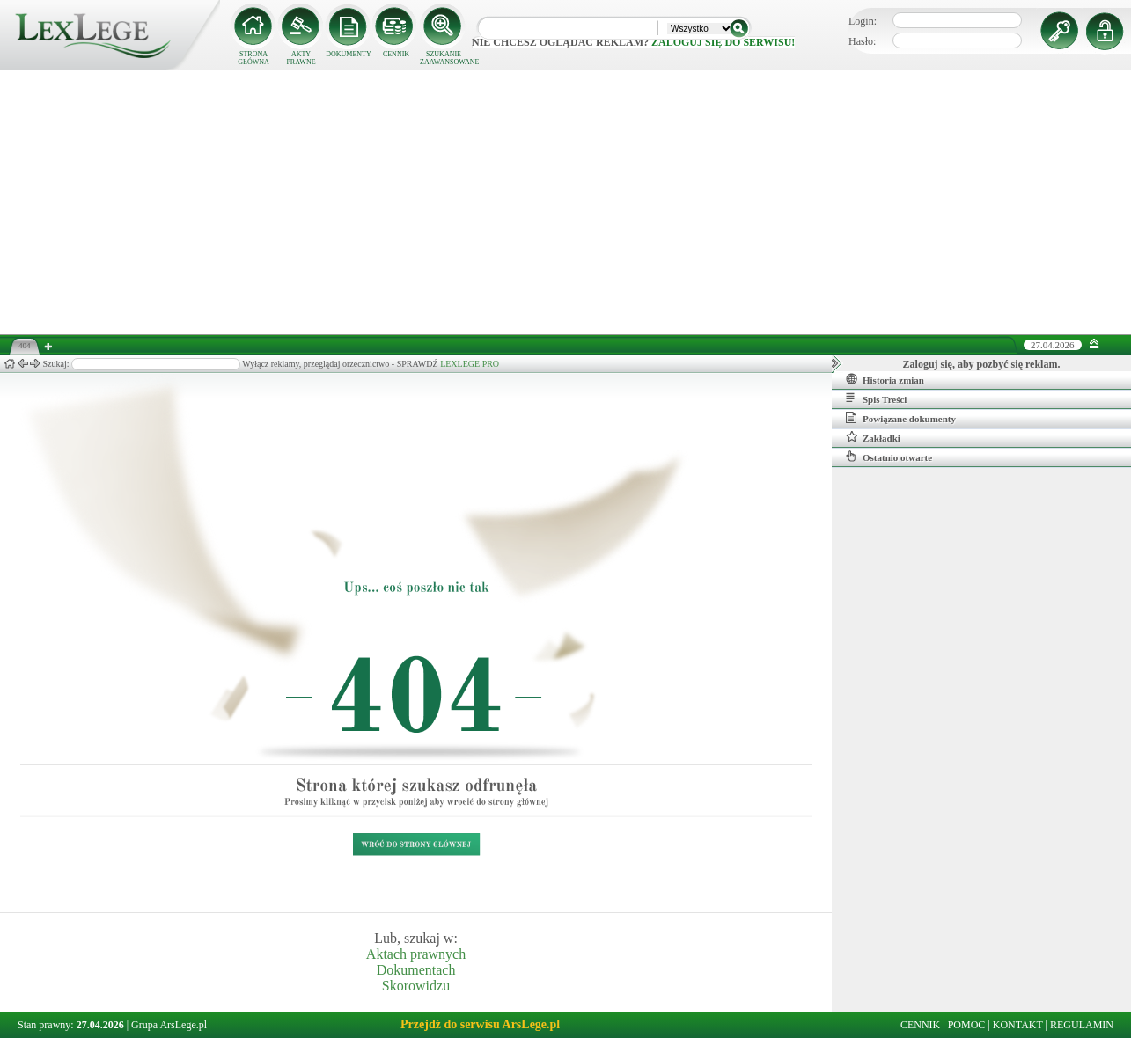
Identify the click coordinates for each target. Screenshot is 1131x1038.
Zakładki (873, 437)
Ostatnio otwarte (889, 456)
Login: (862, 21)
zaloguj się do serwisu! (723, 42)
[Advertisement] (566, 202)
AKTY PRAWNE (300, 58)
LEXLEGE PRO (469, 364)
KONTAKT (1018, 1025)
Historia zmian (885, 379)
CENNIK (396, 54)
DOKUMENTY (348, 54)
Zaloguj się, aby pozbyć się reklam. (982, 364)
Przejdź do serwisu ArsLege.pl (480, 1024)
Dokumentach (416, 969)
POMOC (967, 1025)
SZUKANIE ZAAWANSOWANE (443, 58)
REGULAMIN (1081, 1025)
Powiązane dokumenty (901, 418)
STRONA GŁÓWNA (253, 58)
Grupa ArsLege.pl (169, 1025)
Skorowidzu (416, 985)
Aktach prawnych (416, 954)
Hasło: (862, 41)
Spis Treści (876, 398)
